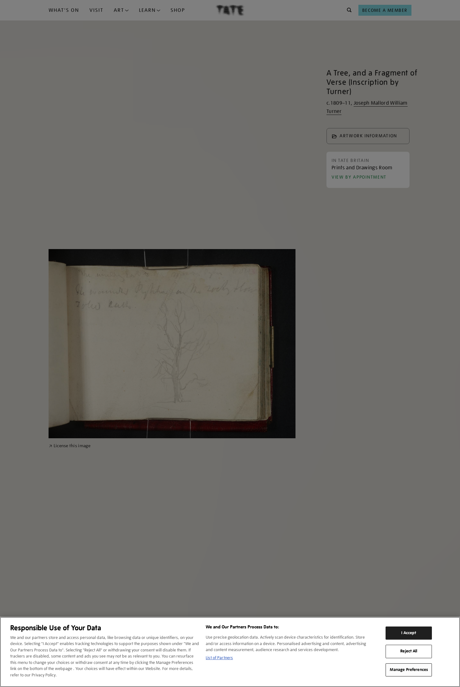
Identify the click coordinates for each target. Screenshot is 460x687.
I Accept (408, 633)
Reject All (408, 651)
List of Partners (219, 657)
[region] (230, 652)
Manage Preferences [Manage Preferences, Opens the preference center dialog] (409, 670)
